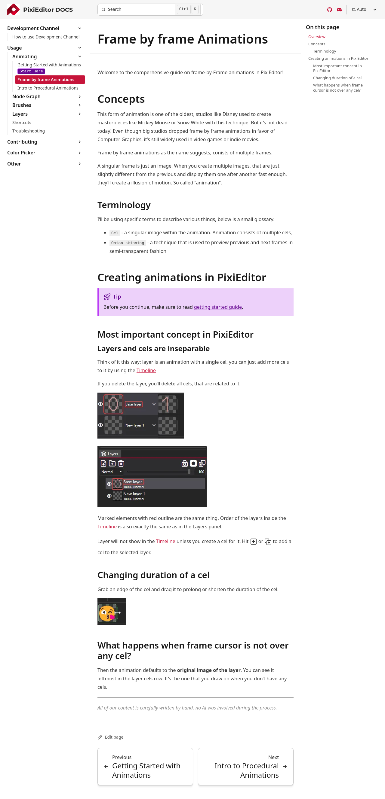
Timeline (146, 370)
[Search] (150, 10)
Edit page (110, 737)
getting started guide (218, 307)
